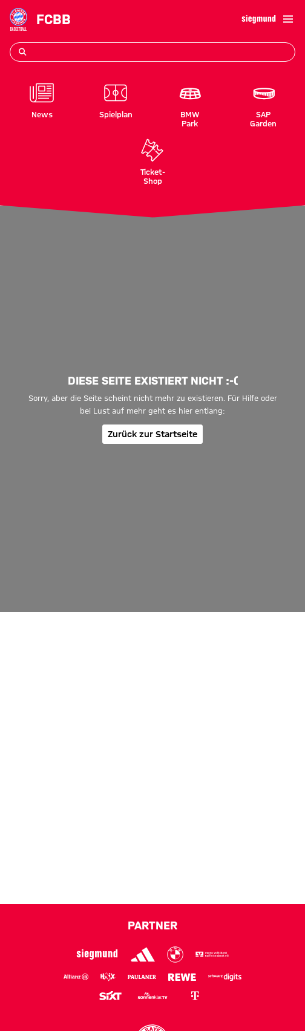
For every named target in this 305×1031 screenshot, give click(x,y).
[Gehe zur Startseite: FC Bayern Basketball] (18, 19)
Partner (152, 925)
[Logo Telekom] (195, 995)
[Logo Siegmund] (97, 954)
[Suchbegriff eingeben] (152, 52)
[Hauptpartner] (258, 19)
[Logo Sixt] (110, 995)
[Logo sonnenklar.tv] (152, 995)
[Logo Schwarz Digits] (225, 976)
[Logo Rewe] (182, 976)
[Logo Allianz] (76, 976)
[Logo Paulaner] (142, 976)
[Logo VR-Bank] (212, 954)
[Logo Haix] (108, 976)
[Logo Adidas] (143, 954)
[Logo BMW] (175, 954)
